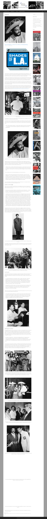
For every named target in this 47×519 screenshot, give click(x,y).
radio (19, 513)
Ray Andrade (22, 513)
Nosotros (15, 513)
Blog (16, 11)
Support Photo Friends (22, 11)
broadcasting (6, 513)
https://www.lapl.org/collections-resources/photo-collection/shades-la (21, 88)
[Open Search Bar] (42, 11)
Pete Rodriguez (17, 513)
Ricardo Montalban (25, 513)
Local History (6, 512)
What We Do (13, 11)
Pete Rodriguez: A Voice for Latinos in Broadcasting (16, 44)
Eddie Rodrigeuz (10, 513)
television (29, 513)
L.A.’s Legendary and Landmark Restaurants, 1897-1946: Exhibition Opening (37, 23)
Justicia (12, 513)
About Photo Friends (6, 11)
